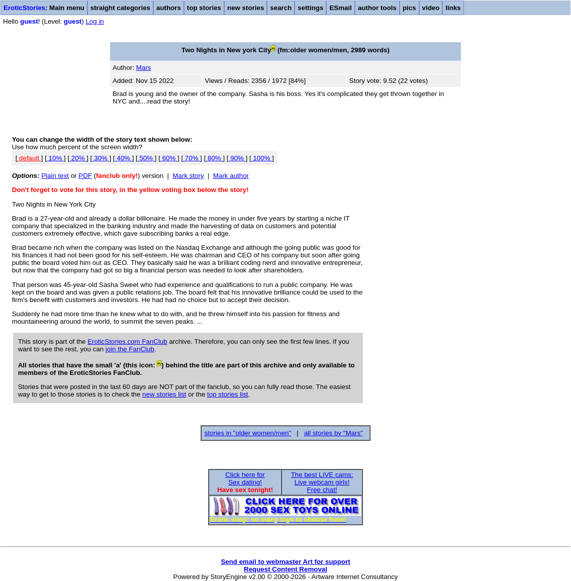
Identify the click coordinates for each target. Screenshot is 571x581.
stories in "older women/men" (248, 433)
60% (168, 158)
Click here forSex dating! (245, 478)
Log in (94, 21)
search (281, 8)
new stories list (164, 394)
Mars (143, 67)
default (29, 158)
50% (146, 158)
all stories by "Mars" (333, 433)
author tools (377, 8)
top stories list (227, 394)
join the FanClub (130, 349)
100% (261, 158)
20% (77, 158)
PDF (85, 175)
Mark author (231, 175)
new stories (245, 8)
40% (123, 158)
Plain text (55, 175)
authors (168, 8)
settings (310, 8)
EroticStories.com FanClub (127, 341)
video (431, 8)
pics (409, 8)
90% (237, 158)
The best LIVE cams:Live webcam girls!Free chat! (322, 482)
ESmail (340, 8)
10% (55, 158)
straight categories (120, 8)
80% (214, 158)
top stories (204, 8)
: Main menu (44, 8)
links (452, 8)
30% (100, 158)
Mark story (188, 175)
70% (191, 158)
